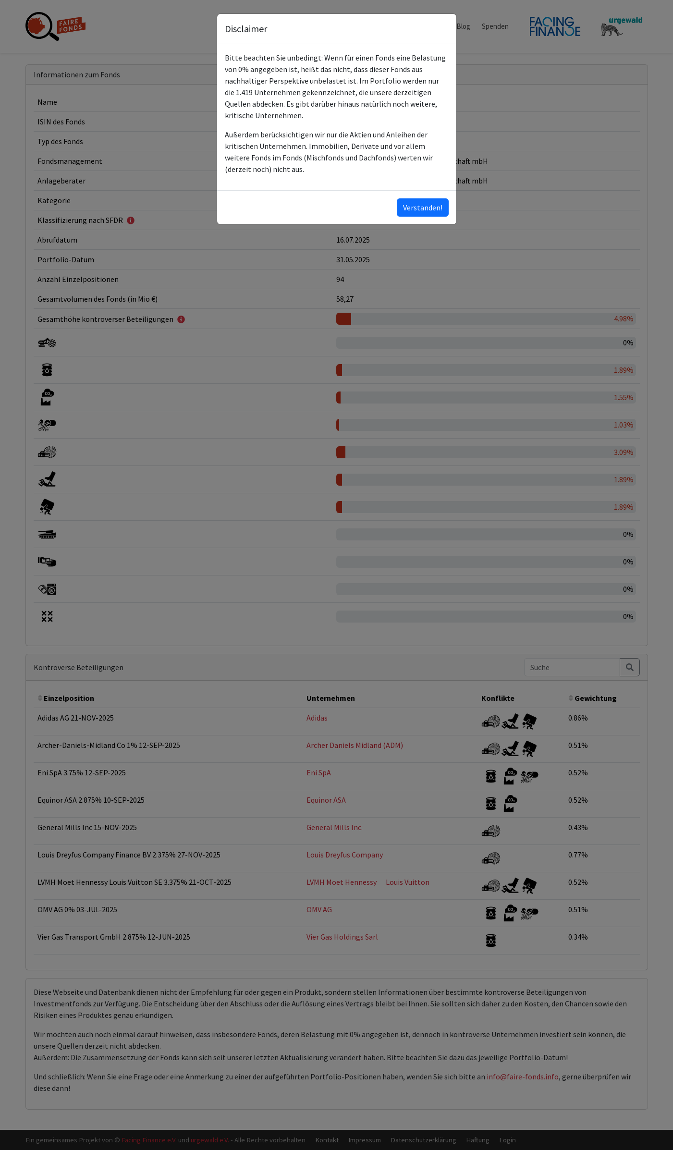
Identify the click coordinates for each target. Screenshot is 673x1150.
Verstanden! (422, 207)
